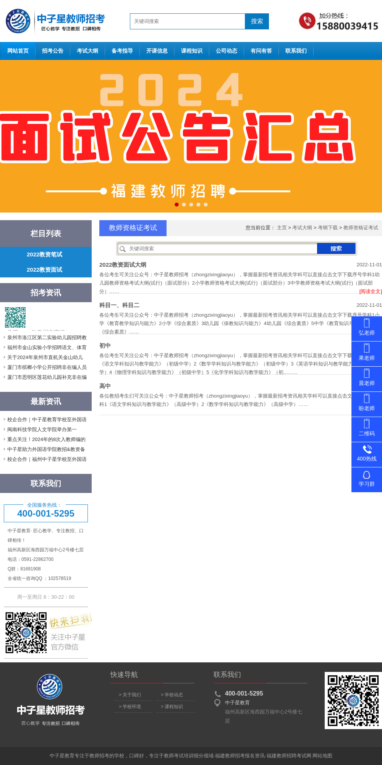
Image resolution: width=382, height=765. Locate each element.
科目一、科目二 (119, 305)
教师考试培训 (179, 756)
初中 (105, 345)
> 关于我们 (130, 694)
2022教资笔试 (44, 254)
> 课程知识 (172, 706)
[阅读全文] (370, 291)
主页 (282, 227)
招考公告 (52, 51)
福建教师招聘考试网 (289, 756)
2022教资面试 (44, 269)
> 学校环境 (130, 706)
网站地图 (322, 756)
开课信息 (157, 51)
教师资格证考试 (360, 227)
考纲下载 (328, 227)
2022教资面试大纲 (122, 264)
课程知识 (191, 51)
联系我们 (296, 51)
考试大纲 (87, 51)
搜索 (257, 21)
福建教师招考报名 (235, 756)
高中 (105, 386)
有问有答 (261, 51)
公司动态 (226, 51)
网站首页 (53, 21)
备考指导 (122, 51)
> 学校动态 (172, 694)
